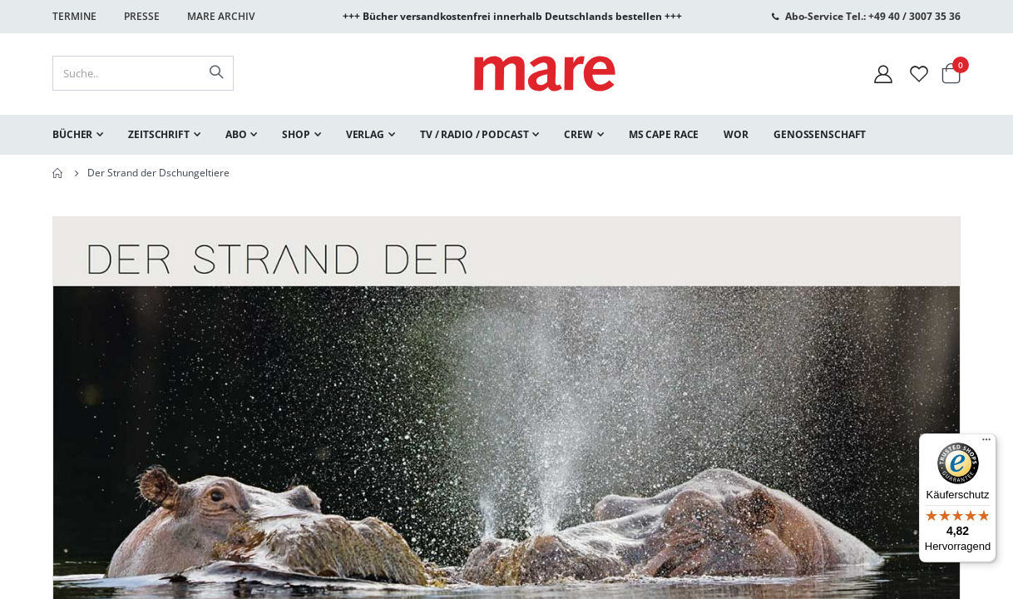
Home (58, 173)
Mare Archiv (220, 16)
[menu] (506, 135)
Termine (74, 16)
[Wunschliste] (919, 73)
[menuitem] (78, 135)
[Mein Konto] (883, 73)
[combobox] (143, 73)
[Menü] (986, 437)
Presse (142, 16)
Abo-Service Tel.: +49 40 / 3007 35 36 (873, 16)
